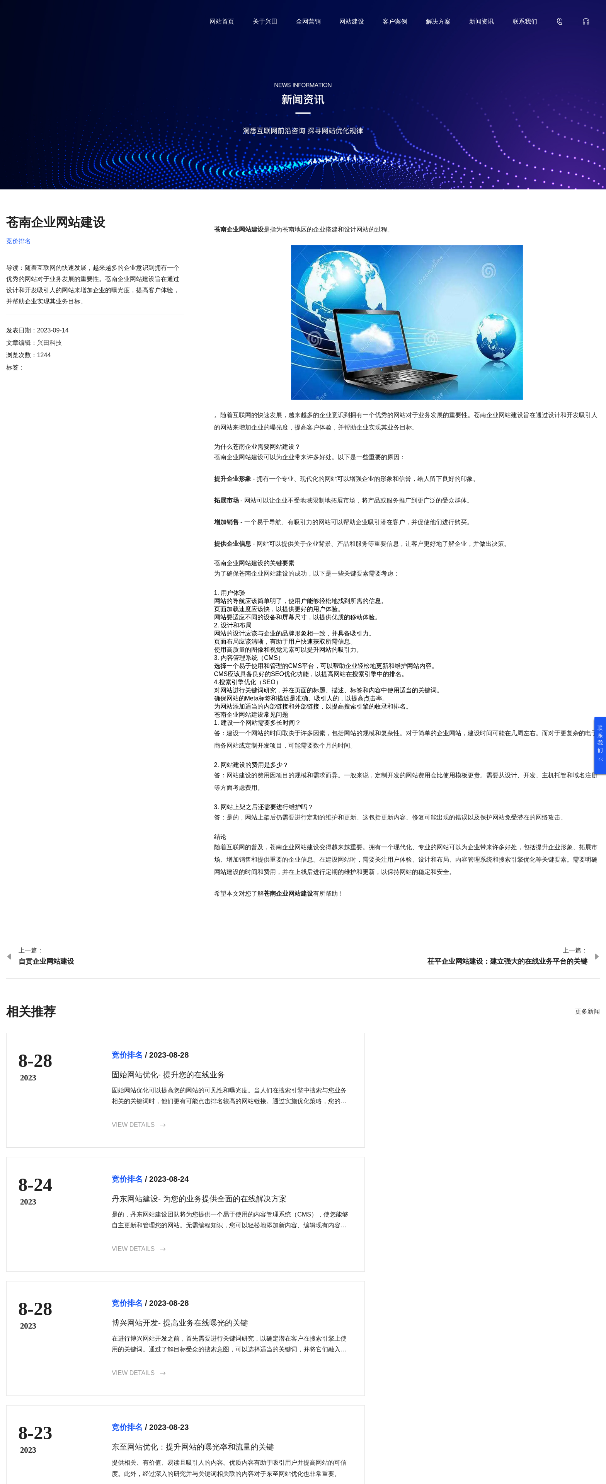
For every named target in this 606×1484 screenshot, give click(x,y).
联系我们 (524, 21)
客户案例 (395, 21)
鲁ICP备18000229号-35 (139, 1465)
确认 (579, 1407)
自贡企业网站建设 (46, 961)
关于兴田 (265, 21)
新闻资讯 (481, 21)
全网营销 (308, 21)
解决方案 (438, 21)
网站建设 (351, 21)
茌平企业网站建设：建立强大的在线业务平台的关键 (507, 961)
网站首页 (221, 21)
